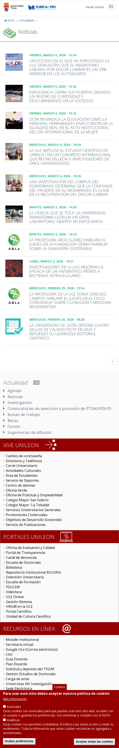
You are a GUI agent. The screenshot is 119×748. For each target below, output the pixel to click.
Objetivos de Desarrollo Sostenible (34, 519)
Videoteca (14, 592)
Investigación (20, 402)
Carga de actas (17, 678)
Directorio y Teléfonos (24, 461)
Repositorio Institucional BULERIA (33, 572)
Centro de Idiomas (20, 485)
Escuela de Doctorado (23, 562)
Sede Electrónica (19, 688)
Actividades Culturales (23, 470)
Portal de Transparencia (25, 552)
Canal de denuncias (21, 557)
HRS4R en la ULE (19, 606)
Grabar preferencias (19, 741)
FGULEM (13, 587)
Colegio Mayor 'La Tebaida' (28, 505)
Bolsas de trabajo (24, 414)
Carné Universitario (21, 465)
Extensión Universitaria (25, 577)
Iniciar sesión (95, 7)
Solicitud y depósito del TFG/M (30, 669)
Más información (15, 699)
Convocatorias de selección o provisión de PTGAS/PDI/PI (59, 408)
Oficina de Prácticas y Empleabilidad (34, 495)
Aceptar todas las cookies (94, 741)
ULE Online (15, 596)
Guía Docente (16, 659)
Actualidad (27, 20)
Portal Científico (19, 611)
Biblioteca (14, 567)
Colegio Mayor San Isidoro (27, 500)
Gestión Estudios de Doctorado (31, 674)
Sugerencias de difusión (30, 432)
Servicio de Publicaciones (26, 524)
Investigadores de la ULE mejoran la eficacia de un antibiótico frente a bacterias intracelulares (66, 271)
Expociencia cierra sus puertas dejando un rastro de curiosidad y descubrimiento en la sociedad (70, 96)
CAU (9, 654)
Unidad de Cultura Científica (28, 616)
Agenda (14, 390)
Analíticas (13, 720)
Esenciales (14, 707)
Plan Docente (16, 664)
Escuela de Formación (23, 582)
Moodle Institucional (22, 639)
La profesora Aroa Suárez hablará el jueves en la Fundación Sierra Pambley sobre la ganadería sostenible (68, 244)
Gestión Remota (19, 601)
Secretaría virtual (19, 644)
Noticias (15, 396)
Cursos (14, 426)
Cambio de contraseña (24, 456)
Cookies (59, 687)
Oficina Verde (16, 490)
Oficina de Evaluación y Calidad (30, 547)
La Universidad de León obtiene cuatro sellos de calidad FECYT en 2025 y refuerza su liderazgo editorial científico (69, 331)
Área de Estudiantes (22, 475)
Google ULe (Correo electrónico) (32, 649)
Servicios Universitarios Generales (33, 509)
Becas (13, 420)
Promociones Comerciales (26, 514)
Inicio (11, 20)
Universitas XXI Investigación (29, 683)
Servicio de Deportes (22, 480)
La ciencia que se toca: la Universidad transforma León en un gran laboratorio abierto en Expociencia (67, 217)
